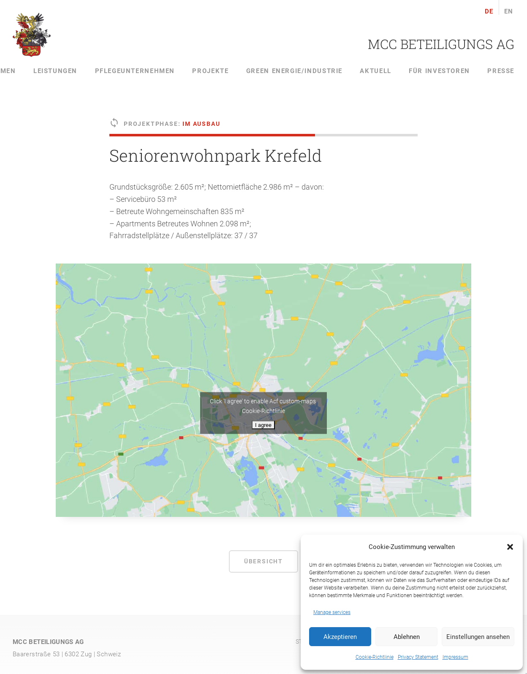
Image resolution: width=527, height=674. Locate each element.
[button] (510, 547)
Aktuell (375, 71)
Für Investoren (439, 71)
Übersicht (263, 561)
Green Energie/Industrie (294, 71)
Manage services (331, 612)
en (508, 11)
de (489, 11)
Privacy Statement (418, 657)
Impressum (455, 657)
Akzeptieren (340, 637)
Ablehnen (407, 637)
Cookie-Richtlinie (375, 657)
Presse (500, 71)
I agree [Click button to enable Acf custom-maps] (263, 425)
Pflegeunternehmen (135, 71)
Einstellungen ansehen (478, 637)
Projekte (210, 71)
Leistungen (55, 71)
